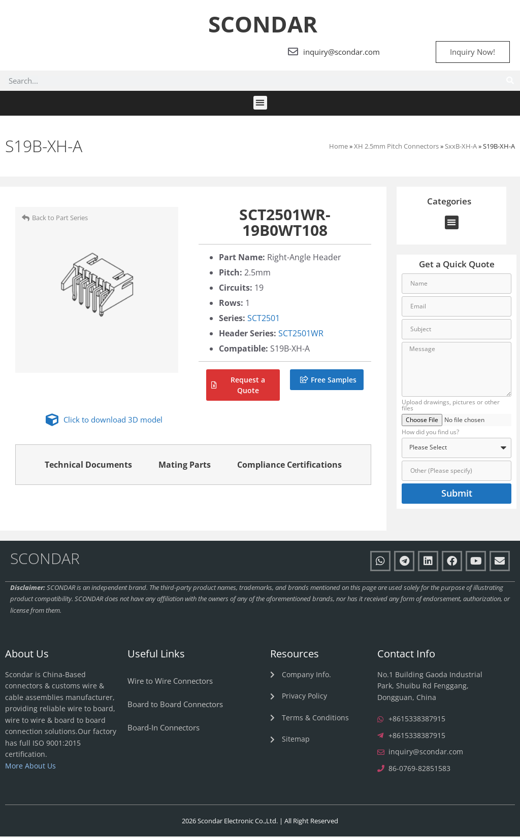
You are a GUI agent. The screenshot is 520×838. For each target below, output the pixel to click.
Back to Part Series (60, 219)
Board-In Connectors (163, 728)
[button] (260, 104)
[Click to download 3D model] (52, 421)
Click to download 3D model (112, 421)
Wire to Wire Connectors (170, 682)
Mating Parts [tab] (184, 466)
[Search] (510, 82)
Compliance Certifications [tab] (289, 466)
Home (338, 147)
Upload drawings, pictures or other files (451, 407)
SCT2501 (263, 319)
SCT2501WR (300, 334)
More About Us (30, 767)
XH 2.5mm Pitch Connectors (396, 147)
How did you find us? (430, 433)
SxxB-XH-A (461, 147)
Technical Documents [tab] (88, 466)
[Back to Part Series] (25, 219)
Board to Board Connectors (175, 705)
